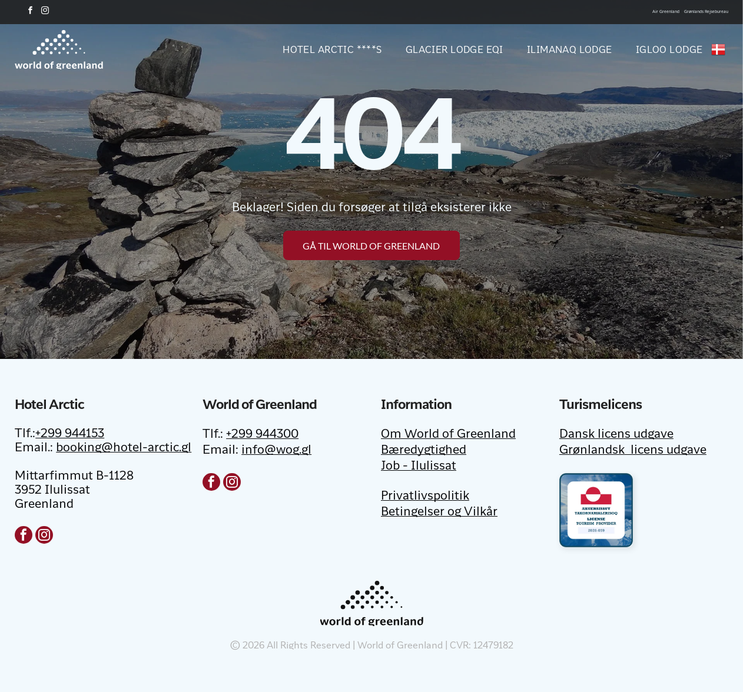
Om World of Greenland (448, 435)
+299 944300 (262, 435)
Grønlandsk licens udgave (632, 450)
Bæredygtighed (423, 450)
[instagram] (45, 12)
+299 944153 (69, 434)
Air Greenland (665, 12)
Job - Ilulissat (418, 466)
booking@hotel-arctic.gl (123, 448)
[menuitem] (320, 49)
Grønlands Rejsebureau (706, 12)
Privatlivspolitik (425, 496)
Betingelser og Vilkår (439, 512)
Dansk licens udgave (616, 435)
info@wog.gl (276, 450)
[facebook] (30, 12)
